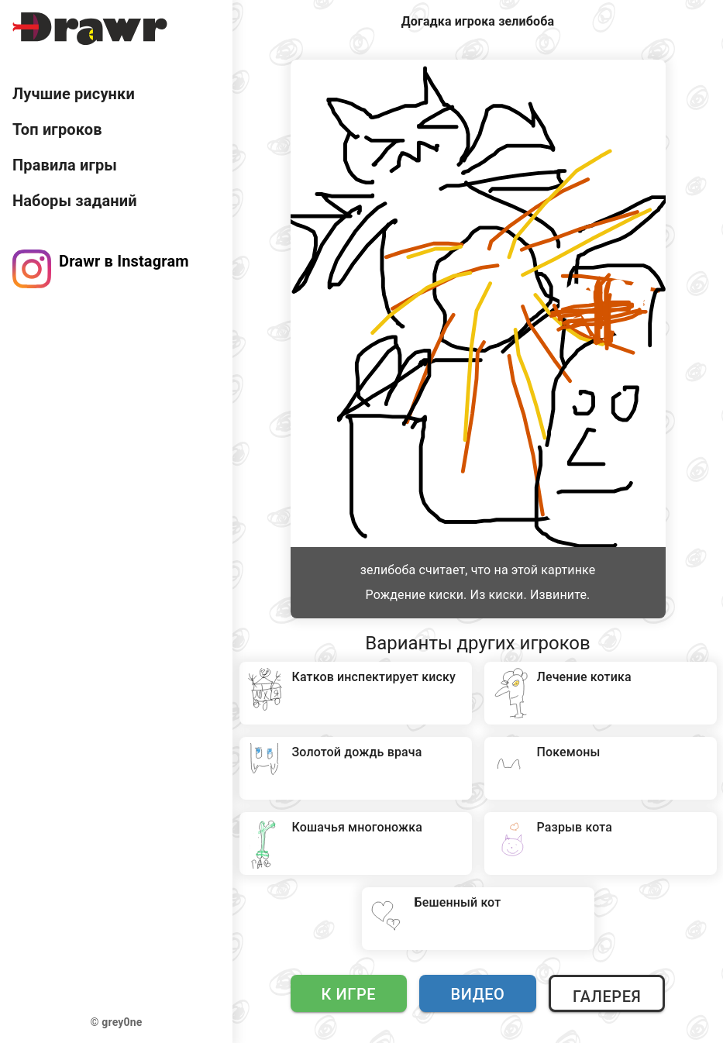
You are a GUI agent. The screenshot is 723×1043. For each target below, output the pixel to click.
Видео (478, 994)
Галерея (607, 996)
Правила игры (64, 165)
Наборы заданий (74, 200)
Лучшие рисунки (73, 93)
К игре (349, 994)
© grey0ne (117, 1022)
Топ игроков (57, 129)
